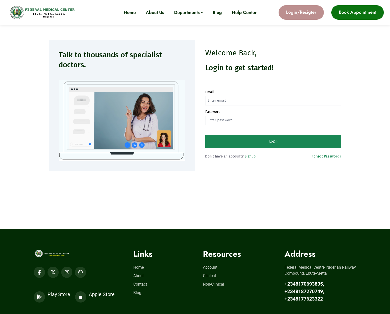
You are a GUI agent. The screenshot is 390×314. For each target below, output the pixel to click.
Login (273, 141)
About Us (155, 12)
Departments (187, 12)
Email (209, 92)
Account (210, 267)
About (138, 275)
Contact (140, 284)
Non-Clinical (213, 284)
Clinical (209, 275)
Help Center (244, 12)
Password (212, 112)
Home (130, 12)
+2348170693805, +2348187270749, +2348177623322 (304, 291)
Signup (250, 156)
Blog (217, 12)
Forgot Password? (326, 156)
